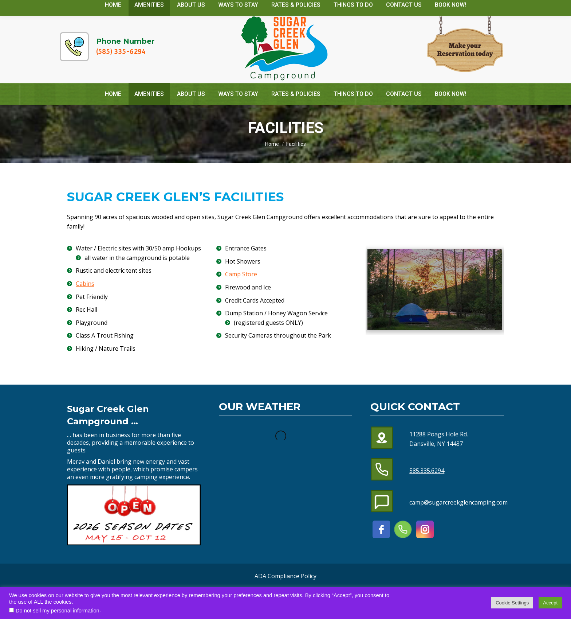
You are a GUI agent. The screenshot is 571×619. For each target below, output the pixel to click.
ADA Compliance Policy (285, 576)
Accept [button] (550, 603)
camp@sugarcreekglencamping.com (447, 7)
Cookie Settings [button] (512, 603)
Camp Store (241, 274)
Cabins (85, 284)
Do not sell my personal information (57, 611)
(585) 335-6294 (121, 52)
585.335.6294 (426, 471)
